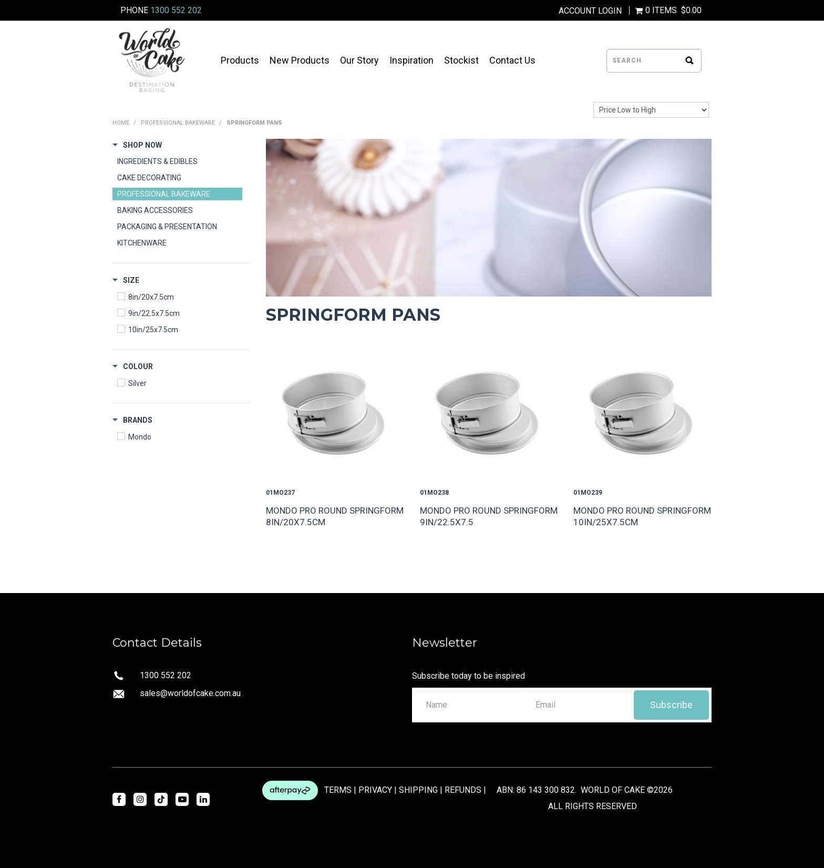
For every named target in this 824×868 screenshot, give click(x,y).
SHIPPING (418, 789)
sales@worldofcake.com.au (190, 693)
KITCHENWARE (142, 243)
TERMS (338, 789)
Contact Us (512, 60)
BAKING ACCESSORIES (155, 210)
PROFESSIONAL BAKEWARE (178, 122)
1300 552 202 (176, 10)
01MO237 (280, 492)
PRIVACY (375, 789)
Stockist (461, 60)
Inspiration (411, 60)
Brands (137, 420)
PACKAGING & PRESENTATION (167, 226)
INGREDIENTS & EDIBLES (157, 161)
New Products (299, 60)
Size (131, 280)
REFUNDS (463, 789)
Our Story (359, 60)
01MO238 (434, 492)
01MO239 (587, 492)
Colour (138, 366)
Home (120, 122)
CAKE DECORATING (149, 177)
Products (240, 60)
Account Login (590, 11)
